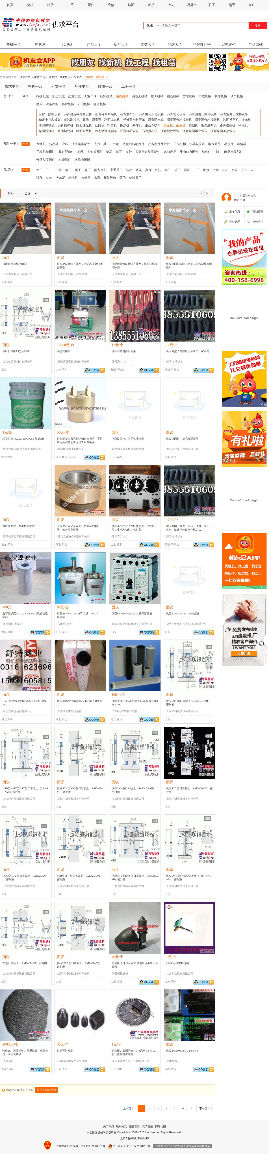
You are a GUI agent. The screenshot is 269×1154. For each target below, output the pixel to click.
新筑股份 (110, 178)
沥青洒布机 (128, 114)
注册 (242, 200)
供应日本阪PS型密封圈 (16, 351)
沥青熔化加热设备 (151, 114)
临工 (168, 170)
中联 (59, 170)
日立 (245, 170)
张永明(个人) (65, 623)
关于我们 (108, 1126)
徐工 (39, 170)
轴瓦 (119, 152)
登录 (236, 200)
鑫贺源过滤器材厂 (13, 623)
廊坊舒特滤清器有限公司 (18, 711)
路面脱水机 (46, 131)
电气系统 (214, 144)
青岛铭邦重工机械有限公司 (128, 449)
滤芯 (109, 152)
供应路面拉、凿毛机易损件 (182, 438)
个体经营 (171, 1061)
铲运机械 (58, 96)
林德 (49, 178)
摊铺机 (137, 125)
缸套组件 (65, 159)
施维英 (86, 178)
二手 (70, 5)
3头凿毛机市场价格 (177, 963)
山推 (206, 170)
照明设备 (54, 114)
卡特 (216, 170)
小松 (225, 170)
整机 (30, 5)
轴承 (81, 152)
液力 (97, 144)
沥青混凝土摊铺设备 (203, 114)
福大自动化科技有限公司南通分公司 (132, 625)
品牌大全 (175, 44)
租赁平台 (58, 86)
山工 (196, 170)
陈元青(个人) (119, 536)
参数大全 (148, 44)
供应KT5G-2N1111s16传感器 (183, 613)
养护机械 (68, 104)
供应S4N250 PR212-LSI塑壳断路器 (132, 613)
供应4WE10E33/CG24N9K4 (182, 1050)
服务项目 (134, 1126)
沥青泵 (96, 119)
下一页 (203, 1108)
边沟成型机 (209, 125)
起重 (232, 5)
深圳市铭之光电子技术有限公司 (131, 1061)
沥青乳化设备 (176, 114)
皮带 (129, 152)
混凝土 (192, 5)
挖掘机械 (42, 96)
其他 (85, 119)
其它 (106, 144)
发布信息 (234, 211)
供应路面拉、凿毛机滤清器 (128, 438)
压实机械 (106, 96)
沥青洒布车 (156, 119)
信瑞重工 (135, 178)
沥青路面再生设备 (195, 131)
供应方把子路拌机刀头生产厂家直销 (187, 351)
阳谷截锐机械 (120, 973)
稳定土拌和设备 (50, 119)
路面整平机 (231, 119)
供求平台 (12, 86)
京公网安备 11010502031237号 (129, 1146)
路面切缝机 (65, 131)
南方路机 (100, 170)
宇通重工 (116, 170)
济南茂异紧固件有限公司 (72, 1061)
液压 (65, 144)
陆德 (129, 170)
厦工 (78, 170)
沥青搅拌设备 (170, 131)
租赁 (50, 5)
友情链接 (147, 1126)
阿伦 (122, 178)
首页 (10, 5)
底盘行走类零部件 (147, 152)
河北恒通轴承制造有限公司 (73, 536)
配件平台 (39, 77)
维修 (111, 5)
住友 (235, 170)
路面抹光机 (84, 125)
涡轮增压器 (82, 159)
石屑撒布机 (150, 131)
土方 (171, 5)
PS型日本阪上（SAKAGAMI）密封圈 (24, 963)
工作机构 (179, 144)
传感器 (54, 144)
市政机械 (205, 96)
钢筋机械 (173, 96)
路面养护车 (153, 125)
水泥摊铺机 (46, 125)
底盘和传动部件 (134, 144)
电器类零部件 (233, 152)
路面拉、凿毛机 (58, 77)
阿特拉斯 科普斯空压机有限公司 (22, 449)
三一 (49, 170)
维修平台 (105, 86)
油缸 (218, 152)
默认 (11, 193)
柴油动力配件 (189, 152)
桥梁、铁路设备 (47, 104)
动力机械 (236, 96)
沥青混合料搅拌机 (179, 119)
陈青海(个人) (119, 361)
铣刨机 (193, 125)
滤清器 (241, 144)
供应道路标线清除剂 (14, 263)
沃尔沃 (60, 178)
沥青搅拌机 (65, 125)
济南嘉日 (8, 1061)
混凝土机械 (140, 96)
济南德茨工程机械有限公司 (73, 361)
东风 (97, 178)
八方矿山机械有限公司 (179, 973)
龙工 (88, 170)
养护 (151, 5)
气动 (116, 144)
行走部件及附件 (159, 144)
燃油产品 (170, 152)
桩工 (211, 5)
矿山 (252, 5)
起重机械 (74, 96)
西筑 (139, 170)
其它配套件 (66, 152)
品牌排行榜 (202, 44)
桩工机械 (157, 96)
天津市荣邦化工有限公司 (18, 274)
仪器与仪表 (197, 144)
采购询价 (228, 44)
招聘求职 (257, 221)
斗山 (254, 170)
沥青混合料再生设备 (78, 114)
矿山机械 (84, 104)
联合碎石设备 (129, 131)
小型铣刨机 (63, 351)
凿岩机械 (189, 96)
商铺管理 (257, 211)
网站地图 (160, 1126)
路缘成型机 (227, 125)
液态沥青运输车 (106, 131)
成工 (177, 170)
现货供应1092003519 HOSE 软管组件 (24, 438)
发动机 (41, 144)
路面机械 (122, 96)
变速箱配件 (95, 152)
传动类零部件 (45, 159)
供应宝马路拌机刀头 (124, 351)
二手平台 (128, 86)
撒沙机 (124, 125)
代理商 (67, 44)
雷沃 (187, 170)
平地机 (243, 125)
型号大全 (121, 44)
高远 (148, 170)
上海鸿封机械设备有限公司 (182, 711)
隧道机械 (99, 104)
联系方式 (121, 1126)
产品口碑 (255, 44)
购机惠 (40, 44)
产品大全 (94, 44)
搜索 (257, 25)
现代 (39, 178)
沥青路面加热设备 (223, 131)
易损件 (229, 144)
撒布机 (246, 119)
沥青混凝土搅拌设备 (234, 114)
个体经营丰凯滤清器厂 (70, 711)
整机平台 (13, 44)
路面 (131, 5)
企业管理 (234, 221)
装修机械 (221, 96)
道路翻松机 (72, 119)
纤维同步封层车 (134, 119)
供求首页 (25, 77)
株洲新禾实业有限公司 (70, 449)
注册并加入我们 (46, 1089)
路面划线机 (84, 131)
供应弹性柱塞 (65, 1050)
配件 (90, 5)
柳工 (68, 170)
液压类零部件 (81, 144)
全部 (25, 96)
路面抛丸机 (112, 119)
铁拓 (158, 170)
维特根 (73, 178)
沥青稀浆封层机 (106, 114)
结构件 (206, 152)
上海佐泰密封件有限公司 (18, 361)
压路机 (99, 125)
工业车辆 (90, 96)
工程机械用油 (45, 152)
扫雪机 (112, 125)
